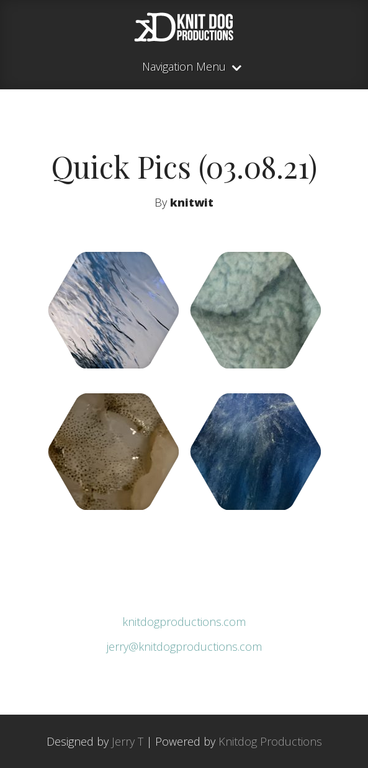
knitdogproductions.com (184, 621)
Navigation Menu (184, 67)
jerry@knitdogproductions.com (184, 646)
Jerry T (127, 741)
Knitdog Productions (270, 741)
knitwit (191, 202)
